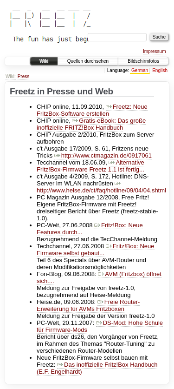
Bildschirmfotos (143, 61)
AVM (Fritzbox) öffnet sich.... (99, 277)
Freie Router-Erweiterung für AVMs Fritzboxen (88, 305)
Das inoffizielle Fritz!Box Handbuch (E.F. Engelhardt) (97, 368)
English (160, 70)
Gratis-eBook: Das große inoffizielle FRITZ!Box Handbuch (91, 124)
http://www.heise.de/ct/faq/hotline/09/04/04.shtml (101, 187)
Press (24, 76)
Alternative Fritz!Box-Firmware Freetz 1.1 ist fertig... (90, 166)
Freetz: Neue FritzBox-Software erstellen (92, 110)
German (139, 70)
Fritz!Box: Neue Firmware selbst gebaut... (96, 250)
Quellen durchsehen (88, 61)
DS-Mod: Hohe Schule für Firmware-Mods (100, 326)
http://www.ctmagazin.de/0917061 (103, 155)
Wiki (43, 61)
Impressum (154, 51)
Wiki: (11, 76)
